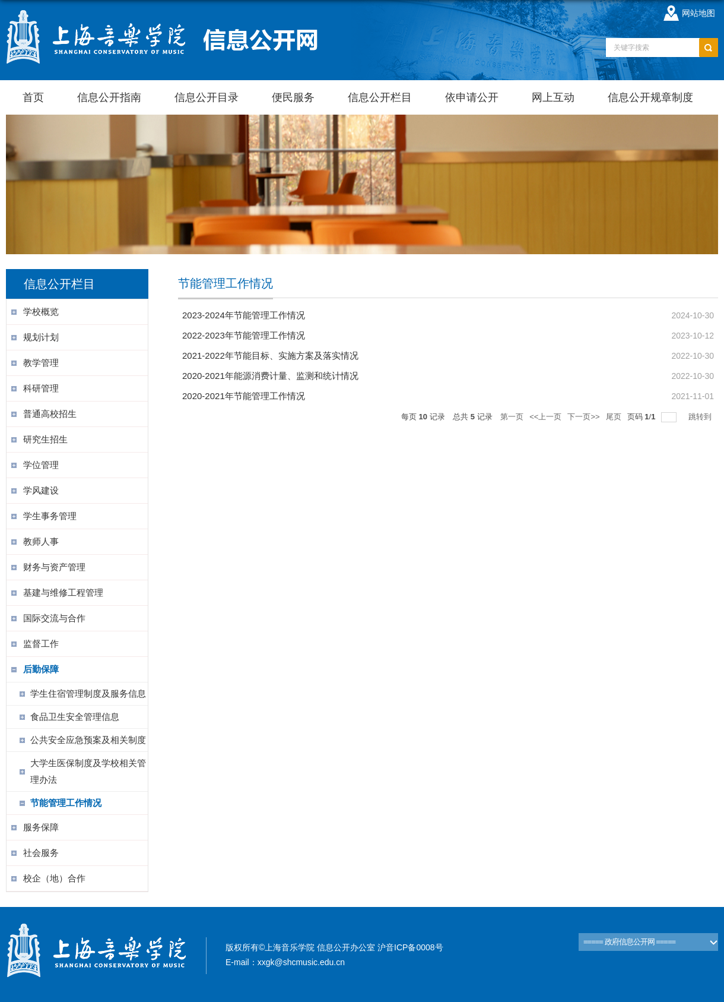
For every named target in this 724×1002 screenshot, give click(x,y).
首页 (33, 97)
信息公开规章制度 (650, 97)
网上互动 (553, 97)
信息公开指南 (109, 97)
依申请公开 (471, 97)
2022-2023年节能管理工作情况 (243, 335)
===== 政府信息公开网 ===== (629, 941)
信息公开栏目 (380, 97)
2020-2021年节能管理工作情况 (243, 396)
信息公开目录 (206, 97)
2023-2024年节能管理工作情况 (243, 315)
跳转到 (701, 416)
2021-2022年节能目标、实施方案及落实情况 (270, 355)
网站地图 (698, 13)
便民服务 (293, 97)
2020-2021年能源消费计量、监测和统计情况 (270, 376)
